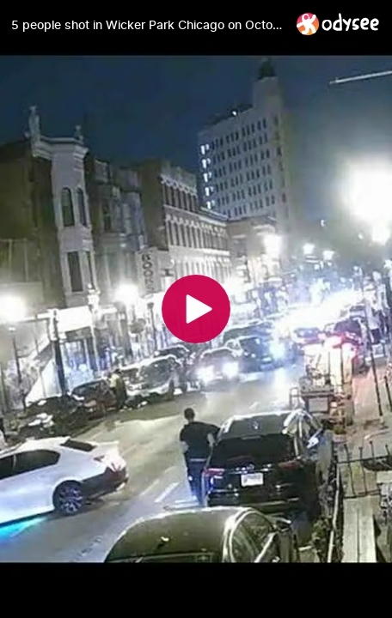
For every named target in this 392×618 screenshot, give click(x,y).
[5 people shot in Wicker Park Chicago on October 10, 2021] (147, 25)
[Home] (338, 23)
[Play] (196, 309)
